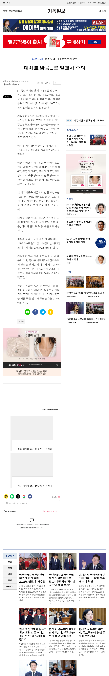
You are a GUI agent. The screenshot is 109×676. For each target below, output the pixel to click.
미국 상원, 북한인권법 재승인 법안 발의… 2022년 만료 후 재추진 (76, 141)
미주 (89, 3)
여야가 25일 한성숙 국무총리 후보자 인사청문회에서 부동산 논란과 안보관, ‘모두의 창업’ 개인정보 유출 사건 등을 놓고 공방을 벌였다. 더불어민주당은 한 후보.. (62, 646)
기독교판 (72, 3)
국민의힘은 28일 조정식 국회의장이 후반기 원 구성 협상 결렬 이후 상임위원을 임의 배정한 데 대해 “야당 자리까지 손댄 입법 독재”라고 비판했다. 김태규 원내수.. (62, 596)
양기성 (69, 228)
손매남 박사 (71, 214)
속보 (69, 120)
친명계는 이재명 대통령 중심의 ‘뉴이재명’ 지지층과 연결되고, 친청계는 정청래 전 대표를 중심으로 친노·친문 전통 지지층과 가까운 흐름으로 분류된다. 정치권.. (32, 650)
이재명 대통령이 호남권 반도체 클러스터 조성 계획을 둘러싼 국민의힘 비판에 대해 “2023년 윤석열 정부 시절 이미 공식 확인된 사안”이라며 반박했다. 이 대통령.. (92, 593)
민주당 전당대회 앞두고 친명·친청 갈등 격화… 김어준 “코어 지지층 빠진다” (33, 634)
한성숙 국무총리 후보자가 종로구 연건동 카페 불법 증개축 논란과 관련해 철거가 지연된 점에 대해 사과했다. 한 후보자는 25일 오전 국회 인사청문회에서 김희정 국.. (92, 647)
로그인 (103, 3)
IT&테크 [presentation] (10, 586)
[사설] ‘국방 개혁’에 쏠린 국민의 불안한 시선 (78, 241)
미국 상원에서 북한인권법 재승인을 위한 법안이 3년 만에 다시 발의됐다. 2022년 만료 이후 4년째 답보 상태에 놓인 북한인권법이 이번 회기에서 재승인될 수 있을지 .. (32, 593)
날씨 (22, 321)
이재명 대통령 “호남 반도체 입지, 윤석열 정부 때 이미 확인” (92, 578)
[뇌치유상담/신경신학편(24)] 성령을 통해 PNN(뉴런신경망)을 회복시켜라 (78, 207)
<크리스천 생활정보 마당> (50, 409)
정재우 (69, 263)
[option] (76, 287)
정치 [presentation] (10, 562)
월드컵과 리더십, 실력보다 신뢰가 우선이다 (79, 223)
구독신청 (96, 3)
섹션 (7, 3)
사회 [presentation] (10, 574)
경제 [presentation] (10, 568)
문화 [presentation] (10, 580)
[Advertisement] (86, 97)
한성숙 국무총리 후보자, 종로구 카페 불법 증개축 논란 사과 (92, 632)
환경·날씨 (37, 59)
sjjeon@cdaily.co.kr (11, 84)
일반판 (82, 3)
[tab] (10, 562)
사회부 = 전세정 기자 (20, 81)
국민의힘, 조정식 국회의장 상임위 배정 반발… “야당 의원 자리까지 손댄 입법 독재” (62, 580)
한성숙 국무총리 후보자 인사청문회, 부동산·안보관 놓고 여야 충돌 (62, 632)
